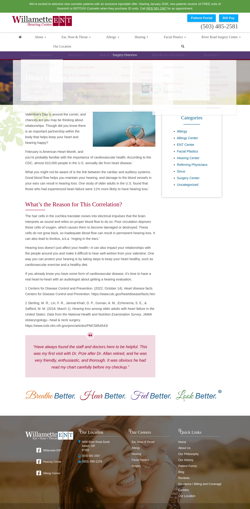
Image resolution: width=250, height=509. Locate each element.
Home (20, 38)
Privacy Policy (161, 499)
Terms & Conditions (182, 499)
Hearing (110, 38)
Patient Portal (201, 18)
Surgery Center (188, 169)
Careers (183, 481)
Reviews (183, 469)
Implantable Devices (146, 49)
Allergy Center (187, 129)
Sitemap (136, 504)
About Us (184, 439)
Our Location (209, 38)
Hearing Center (188, 149)
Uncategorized (187, 176)
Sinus (181, 163)
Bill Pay (229, 18)
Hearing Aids (111, 49)
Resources (204, 49)
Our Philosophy (188, 445)
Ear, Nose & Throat (63, 38)
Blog (181, 463)
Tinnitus (178, 49)
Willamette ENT (52, 442)
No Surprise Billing (207, 499)
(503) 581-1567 (156, 8)
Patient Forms (187, 457)
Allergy (90, 38)
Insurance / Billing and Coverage (199, 475)
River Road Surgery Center (172, 38)
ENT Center (185, 136)
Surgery (137, 457)
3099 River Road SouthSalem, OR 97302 (97, 438)
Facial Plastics (135, 38)
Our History (185, 451)
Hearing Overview (48, 49)
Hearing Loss (80, 49)
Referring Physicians (192, 156)
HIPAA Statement (141, 499)
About (36, 38)
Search (229, 38)
